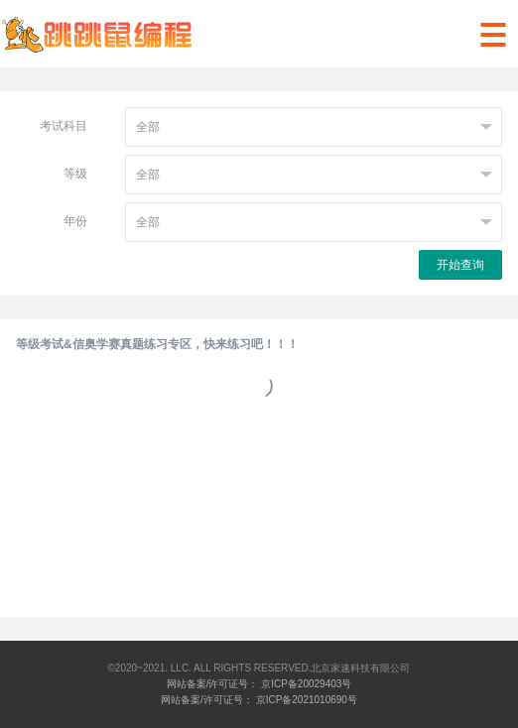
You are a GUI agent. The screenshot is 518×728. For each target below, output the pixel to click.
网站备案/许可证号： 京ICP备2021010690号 (259, 699)
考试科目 (63, 126)
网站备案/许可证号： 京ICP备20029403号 (259, 683)
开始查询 (460, 265)
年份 (75, 221)
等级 (75, 174)
